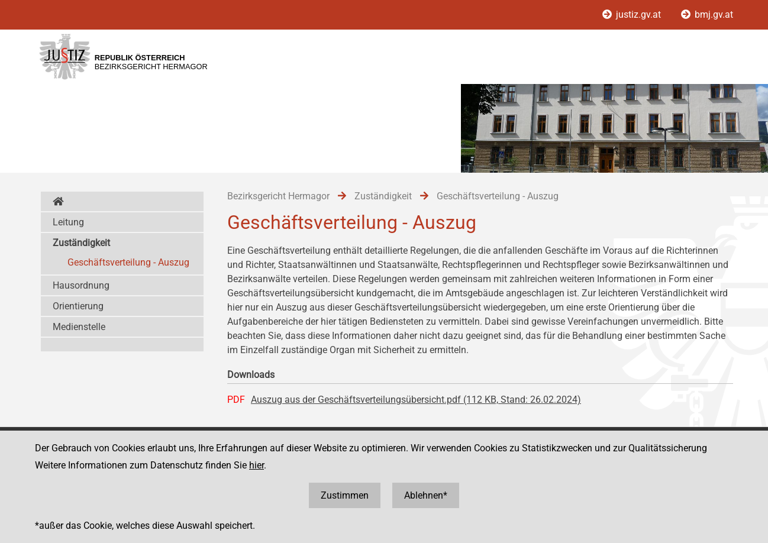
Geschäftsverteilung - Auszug (128, 262)
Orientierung (78, 306)
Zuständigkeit (81, 242)
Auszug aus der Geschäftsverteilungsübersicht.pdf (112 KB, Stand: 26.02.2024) (416, 399)
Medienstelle (79, 326)
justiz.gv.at (632, 14)
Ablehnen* (425, 495)
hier (256, 465)
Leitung (68, 222)
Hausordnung (81, 285)
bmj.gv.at (707, 14)
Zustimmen (345, 495)
